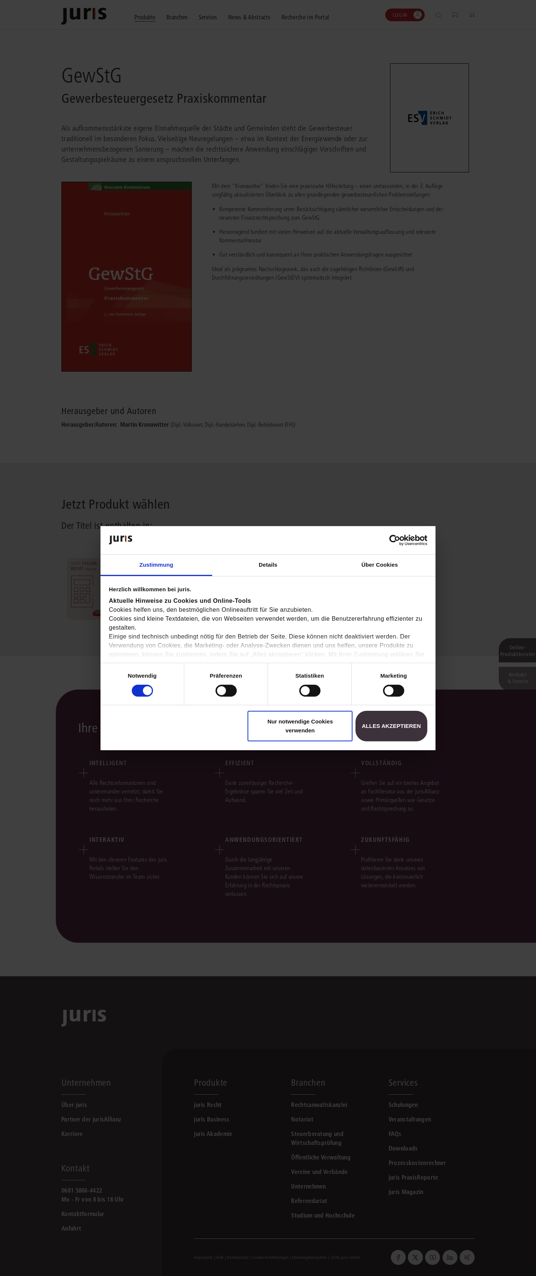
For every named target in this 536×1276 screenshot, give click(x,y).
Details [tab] (268, 564)
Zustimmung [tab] (156, 564)
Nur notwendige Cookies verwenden (300, 726)
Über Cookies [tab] (379, 564)
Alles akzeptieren (391, 726)
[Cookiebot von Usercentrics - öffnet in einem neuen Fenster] (394, 540)
